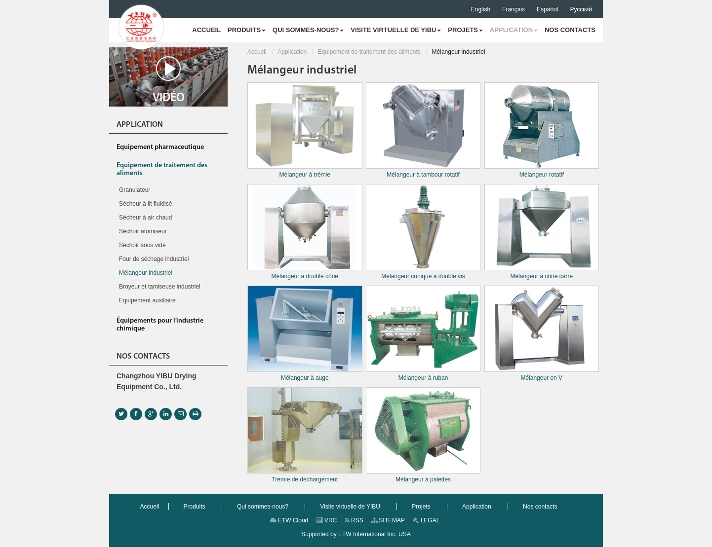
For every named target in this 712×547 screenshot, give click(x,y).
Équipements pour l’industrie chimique (160, 324)
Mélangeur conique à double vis (423, 232)
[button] (246, 30)
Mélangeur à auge (304, 333)
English (480, 9)
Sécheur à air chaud (145, 217)
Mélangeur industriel (145, 272)
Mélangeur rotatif (541, 130)
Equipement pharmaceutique (160, 147)
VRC (326, 520)
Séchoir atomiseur (143, 231)
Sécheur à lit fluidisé (145, 203)
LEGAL (426, 520)
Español (547, 9)
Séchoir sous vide (142, 245)
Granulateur (134, 189)
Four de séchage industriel (154, 258)
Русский (581, 9)
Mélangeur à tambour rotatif (423, 130)
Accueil (257, 51)
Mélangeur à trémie (304, 130)
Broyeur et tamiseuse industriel (159, 286)
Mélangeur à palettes (423, 435)
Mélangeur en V (541, 333)
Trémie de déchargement (304, 435)
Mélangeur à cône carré (541, 232)
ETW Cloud (289, 520)
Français (513, 9)
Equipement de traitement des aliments (369, 51)
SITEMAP (388, 520)
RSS (354, 520)
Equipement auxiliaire (147, 300)
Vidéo (169, 80)
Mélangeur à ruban (423, 333)
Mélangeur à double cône (304, 232)
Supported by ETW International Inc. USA (355, 534)
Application (292, 51)
